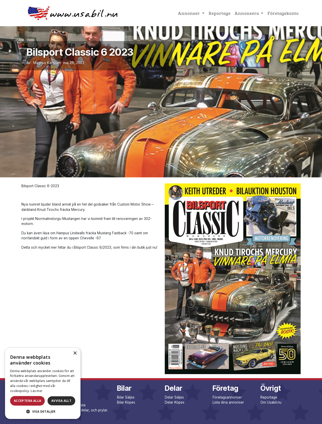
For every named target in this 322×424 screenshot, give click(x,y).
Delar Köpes (174, 402)
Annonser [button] (189, 13)
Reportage (219, 13)
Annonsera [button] (247, 13)
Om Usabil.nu (270, 402)
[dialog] (42, 383)
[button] (42, 411)
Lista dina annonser (228, 402)
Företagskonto (283, 13)
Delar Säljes (174, 397)
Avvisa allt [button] (61, 401)
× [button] (75, 353)
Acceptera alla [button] (27, 401)
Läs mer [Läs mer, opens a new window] (37, 391)
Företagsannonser (227, 397)
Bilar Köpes (126, 402)
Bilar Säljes (126, 397)
